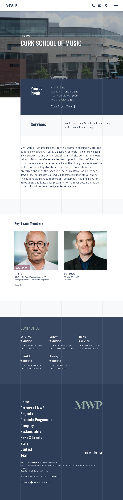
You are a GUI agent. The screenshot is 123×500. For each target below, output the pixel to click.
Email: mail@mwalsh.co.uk (61, 348)
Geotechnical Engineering (78, 127)
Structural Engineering (97, 123)
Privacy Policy (40, 476)
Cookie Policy (54, 476)
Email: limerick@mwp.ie (30, 368)
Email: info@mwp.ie (29, 348)
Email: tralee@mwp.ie (88, 348)
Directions (26, 341)
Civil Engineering (73, 123)
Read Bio (18, 285)
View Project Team (62, 106)
